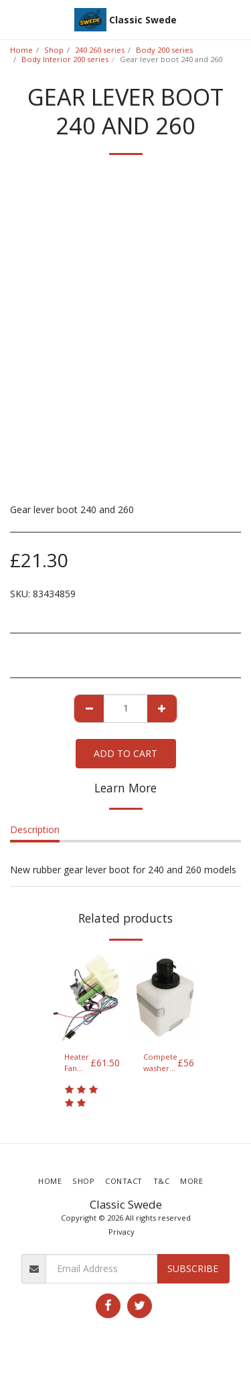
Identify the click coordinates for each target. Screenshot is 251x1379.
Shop (54, 50)
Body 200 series (164, 50)
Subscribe (192, 1268)
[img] (86, 998)
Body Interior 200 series (64, 59)
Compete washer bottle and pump (160, 1063)
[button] (14, 19)
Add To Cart (125, 753)
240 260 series (99, 50)
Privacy (121, 1232)
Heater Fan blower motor (77, 1063)
